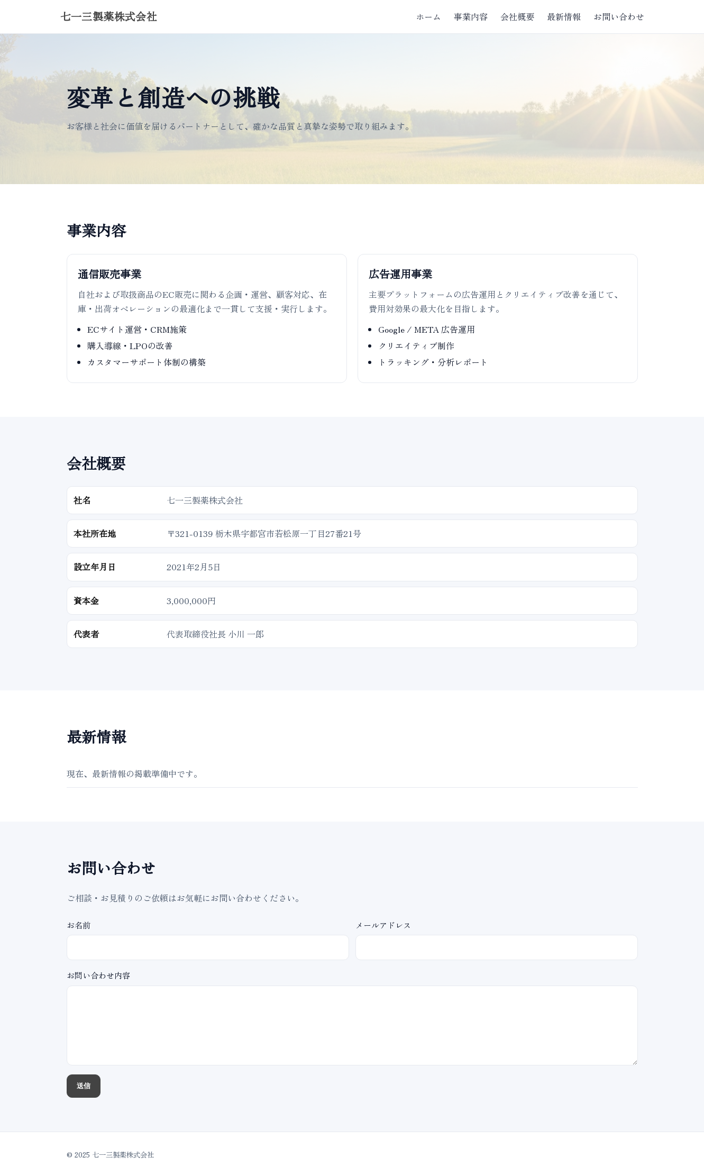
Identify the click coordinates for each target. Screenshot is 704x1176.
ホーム (428, 16)
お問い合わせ (618, 16)
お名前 (208, 940)
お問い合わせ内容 (352, 1017)
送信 (83, 1086)
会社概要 (517, 16)
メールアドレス (496, 940)
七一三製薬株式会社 (109, 17)
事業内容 (471, 16)
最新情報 (564, 16)
